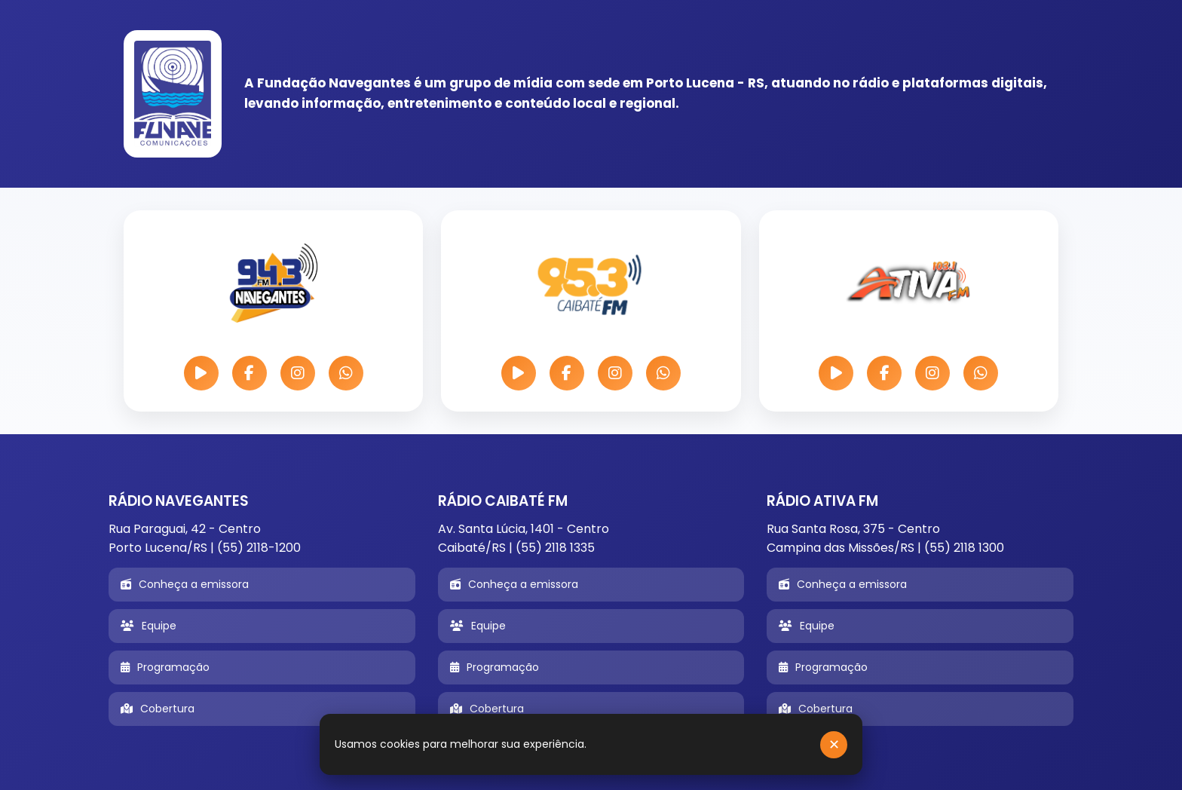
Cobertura (157, 708)
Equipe (148, 625)
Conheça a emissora (185, 584)
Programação (165, 667)
